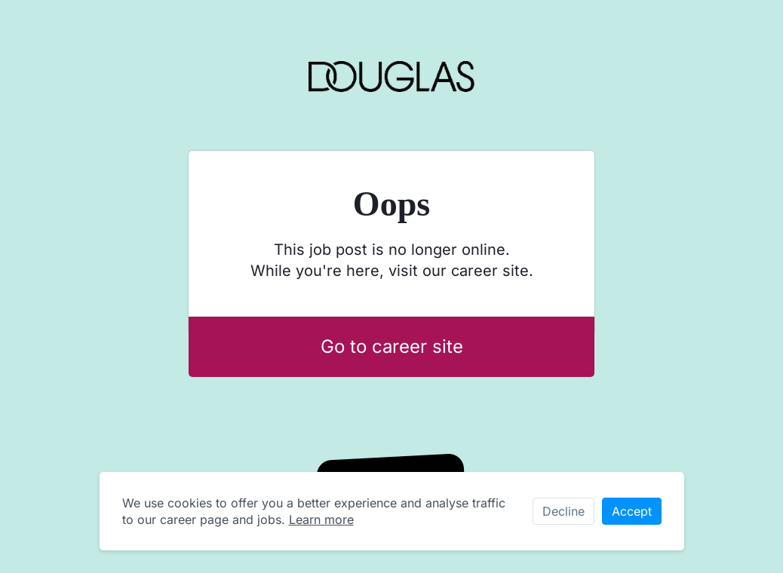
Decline (563, 511)
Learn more (321, 519)
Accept (632, 511)
